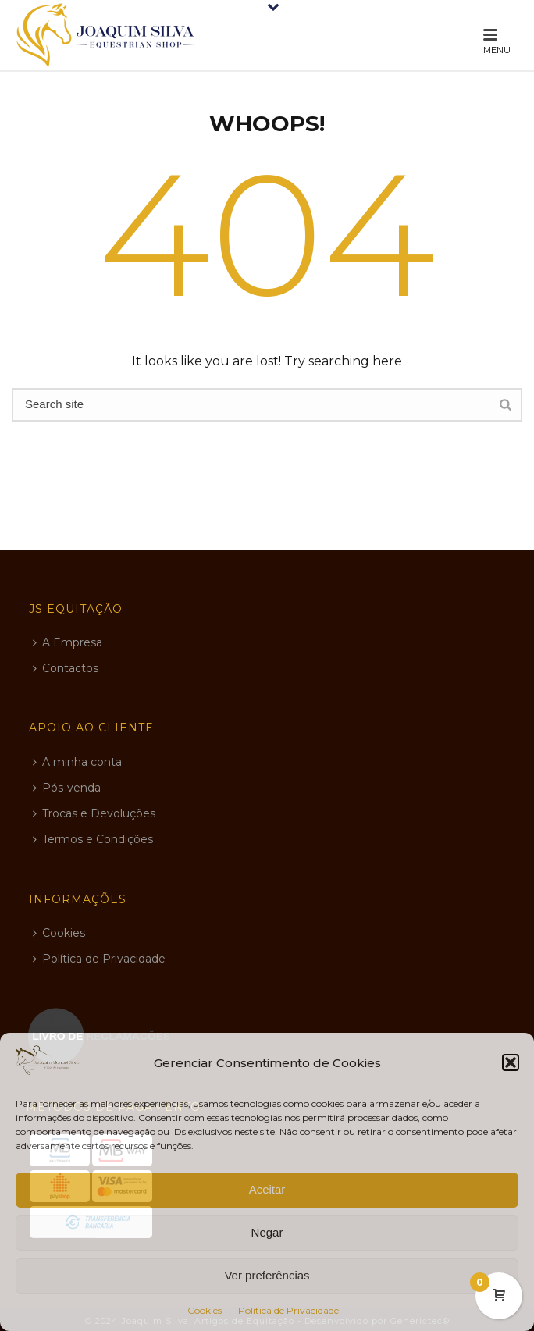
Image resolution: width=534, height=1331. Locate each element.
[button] (510, 1062)
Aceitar (267, 1189)
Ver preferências (266, 1275)
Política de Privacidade (288, 1310)
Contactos (65, 668)
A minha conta (77, 762)
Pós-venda (67, 788)
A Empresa (67, 642)
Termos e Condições (93, 839)
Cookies (204, 1310)
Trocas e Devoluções (94, 813)
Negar (267, 1232)
